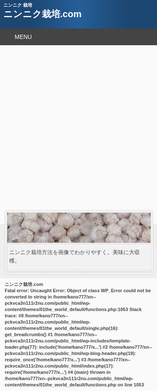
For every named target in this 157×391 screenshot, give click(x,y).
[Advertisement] (78, 127)
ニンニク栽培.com (42, 14)
